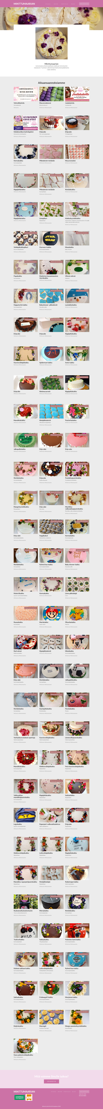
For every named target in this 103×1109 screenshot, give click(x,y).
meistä (56, 4)
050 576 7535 (82, 1094)
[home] (24, 3)
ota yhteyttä (84, 3)
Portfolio (64, 4)
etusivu (48, 4)
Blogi (73, 4)
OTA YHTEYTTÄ (84, 1091)
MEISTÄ (60, 1091)
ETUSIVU (53, 1091)
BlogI (74, 1091)
